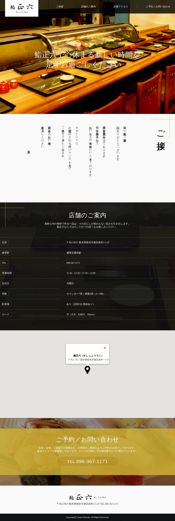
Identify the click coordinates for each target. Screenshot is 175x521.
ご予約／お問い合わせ (158, 6)
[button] (87, 370)
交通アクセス (120, 6)
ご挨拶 (59, 6)
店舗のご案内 (88, 6)
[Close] (105, 348)
